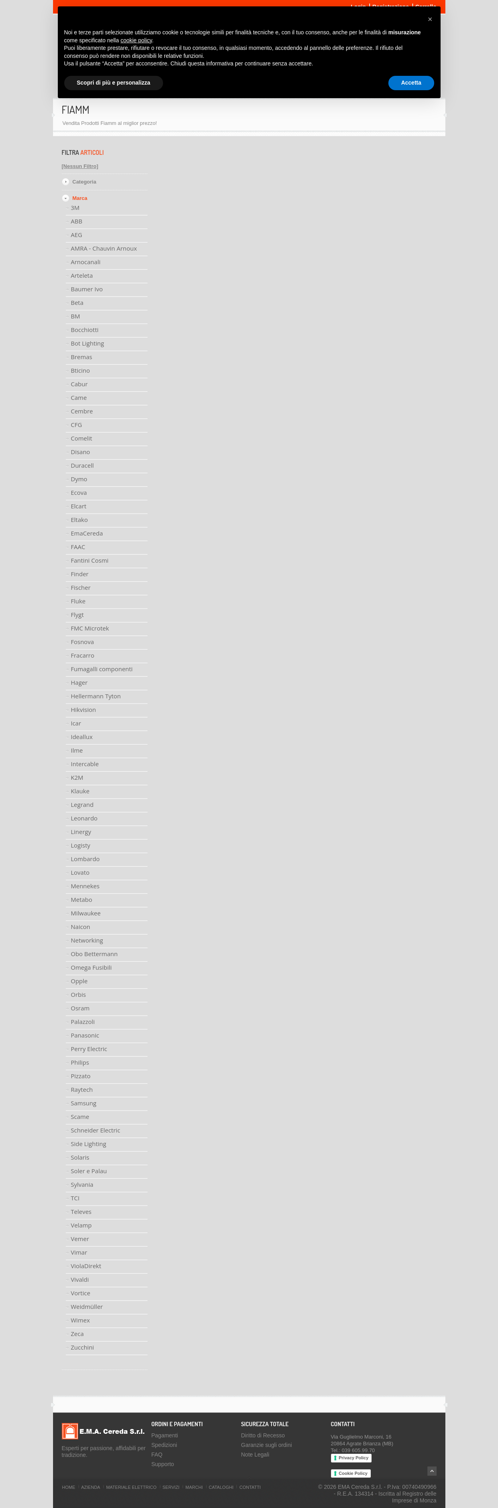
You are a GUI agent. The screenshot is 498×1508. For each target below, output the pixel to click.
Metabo (82, 899)
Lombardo (85, 859)
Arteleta (82, 275)
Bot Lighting (87, 343)
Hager (79, 682)
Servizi (171, 1487)
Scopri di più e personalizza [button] (113, 82)
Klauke (80, 791)
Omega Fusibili (91, 967)
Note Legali (255, 1454)
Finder (80, 574)
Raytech (82, 1089)
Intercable (85, 764)
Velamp (81, 1225)
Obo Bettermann (94, 954)
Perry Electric (89, 1049)
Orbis (78, 994)
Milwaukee (86, 913)
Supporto (163, 1464)
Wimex (80, 1320)
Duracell (82, 465)
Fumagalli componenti (102, 669)
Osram (80, 1008)
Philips (80, 1062)
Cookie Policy (353, 1473)
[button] (430, 19)
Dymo (79, 479)
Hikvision (83, 709)
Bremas (82, 357)
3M (75, 207)
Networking (87, 940)
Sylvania (82, 1184)
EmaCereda (87, 533)
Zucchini (82, 1347)
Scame (80, 1117)
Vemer (80, 1239)
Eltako (79, 520)
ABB (77, 221)
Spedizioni (164, 1445)
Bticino (80, 370)
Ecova (79, 492)
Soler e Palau (89, 1171)
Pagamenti (165, 1435)
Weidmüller (87, 1306)
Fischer (81, 587)
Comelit (82, 438)
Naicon (81, 927)
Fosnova (82, 642)
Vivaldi (80, 1279)
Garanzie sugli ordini (266, 1445)
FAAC (78, 547)
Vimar (79, 1252)
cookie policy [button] (136, 40)
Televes (81, 1211)
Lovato (80, 872)
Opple (79, 981)
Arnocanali (85, 262)
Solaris (80, 1157)
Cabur (79, 384)
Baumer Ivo (87, 289)
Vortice (81, 1293)
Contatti (249, 1487)
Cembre (82, 411)
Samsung (83, 1103)
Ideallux (82, 737)
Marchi (194, 1487)
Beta (77, 302)
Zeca (77, 1334)
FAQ (157, 1454)
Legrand (82, 804)
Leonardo (84, 818)
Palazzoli (83, 1022)
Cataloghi (221, 1487)
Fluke (78, 601)
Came (79, 397)
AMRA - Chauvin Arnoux (104, 248)
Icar (76, 723)
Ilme (77, 750)
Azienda (90, 1487)
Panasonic (85, 1035)
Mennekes (85, 886)
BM (75, 316)
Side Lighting (88, 1144)
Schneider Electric (95, 1130)
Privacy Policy (354, 1457)
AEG (77, 235)
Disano (80, 452)
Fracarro (82, 655)
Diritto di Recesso (263, 1435)
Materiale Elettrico (131, 1487)
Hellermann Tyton (96, 696)
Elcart (79, 506)
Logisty (81, 845)
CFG (76, 425)
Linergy (81, 832)
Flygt (77, 615)
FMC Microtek (90, 628)
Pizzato (81, 1076)
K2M (77, 777)
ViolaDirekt (86, 1266)
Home (68, 1487)
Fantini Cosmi (90, 560)
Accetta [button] (411, 82)
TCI (75, 1198)
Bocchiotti (85, 330)
